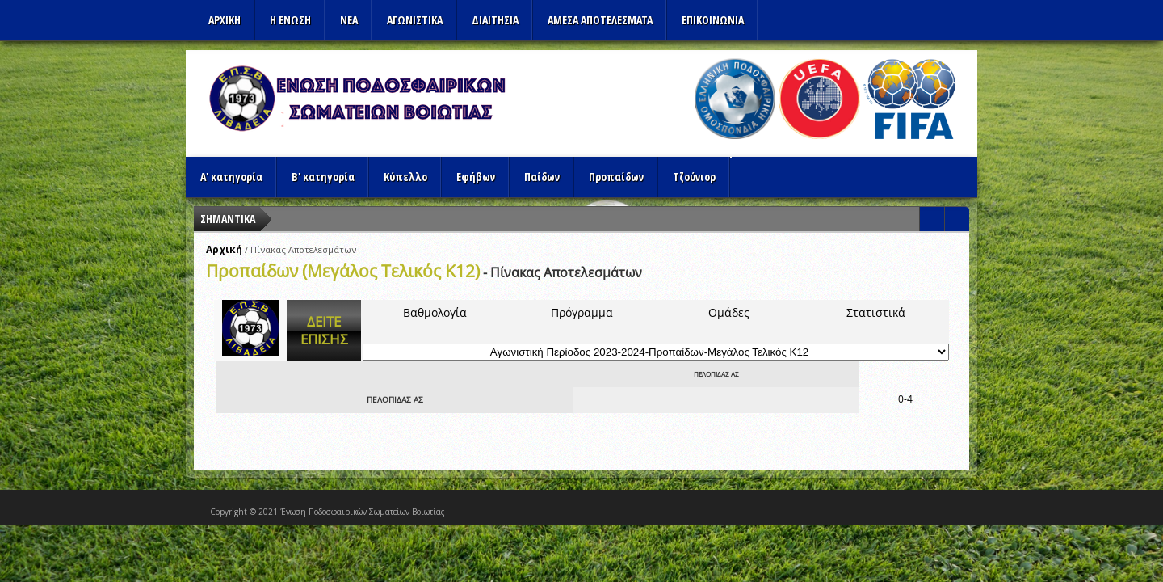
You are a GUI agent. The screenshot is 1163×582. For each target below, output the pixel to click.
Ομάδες (728, 312)
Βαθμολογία (435, 312)
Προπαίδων (616, 176)
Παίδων (542, 176)
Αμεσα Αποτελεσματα (600, 19)
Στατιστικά (875, 312)
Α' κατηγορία (231, 176)
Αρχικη (224, 19)
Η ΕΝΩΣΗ (290, 19)
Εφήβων (475, 176)
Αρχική (224, 249)
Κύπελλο (405, 176)
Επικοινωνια (713, 19)
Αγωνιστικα (415, 19)
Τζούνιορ (694, 176)
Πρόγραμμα (582, 312)
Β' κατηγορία (323, 176)
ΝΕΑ (349, 19)
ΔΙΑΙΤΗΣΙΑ (495, 19)
